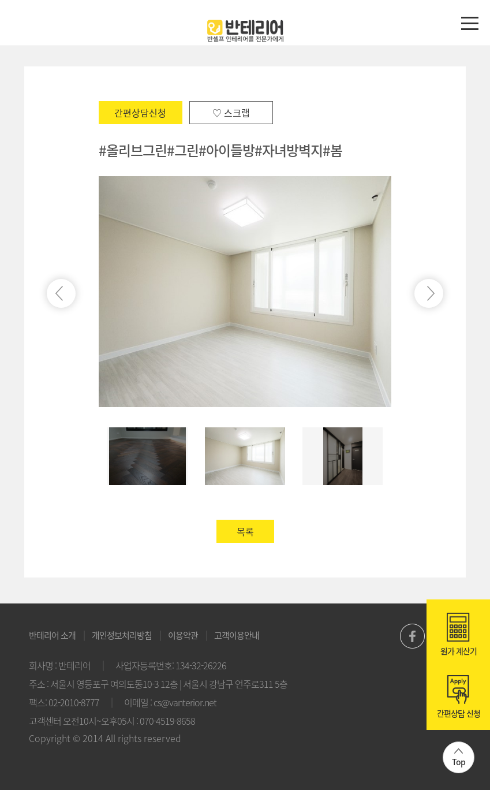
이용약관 (183, 635)
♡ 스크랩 (231, 113)
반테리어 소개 (52, 635)
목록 (245, 531)
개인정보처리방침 (122, 635)
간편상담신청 (140, 113)
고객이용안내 (236, 635)
